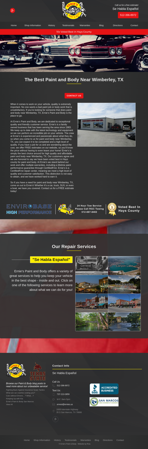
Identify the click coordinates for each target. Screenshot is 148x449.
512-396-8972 (128, 15)
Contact (134, 25)
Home (14, 25)
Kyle (124, 321)
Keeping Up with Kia (14, 399)
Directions (118, 25)
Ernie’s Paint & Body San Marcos (20, 401)
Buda (124, 303)
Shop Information (32, 25)
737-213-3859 (63, 394)
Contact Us (74, 96)
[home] (74, 10)
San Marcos (91, 284)
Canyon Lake (124, 265)
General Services (92, 265)
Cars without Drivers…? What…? (20, 396)
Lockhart (91, 303)
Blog (101, 25)
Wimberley (91, 321)
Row (88, 444)
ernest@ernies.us (65, 404)
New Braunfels (124, 284)
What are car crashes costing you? (20, 393)
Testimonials (68, 25)
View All (9, 404)
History (51, 25)
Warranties (85, 25)
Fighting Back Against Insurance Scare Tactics (25, 390)
